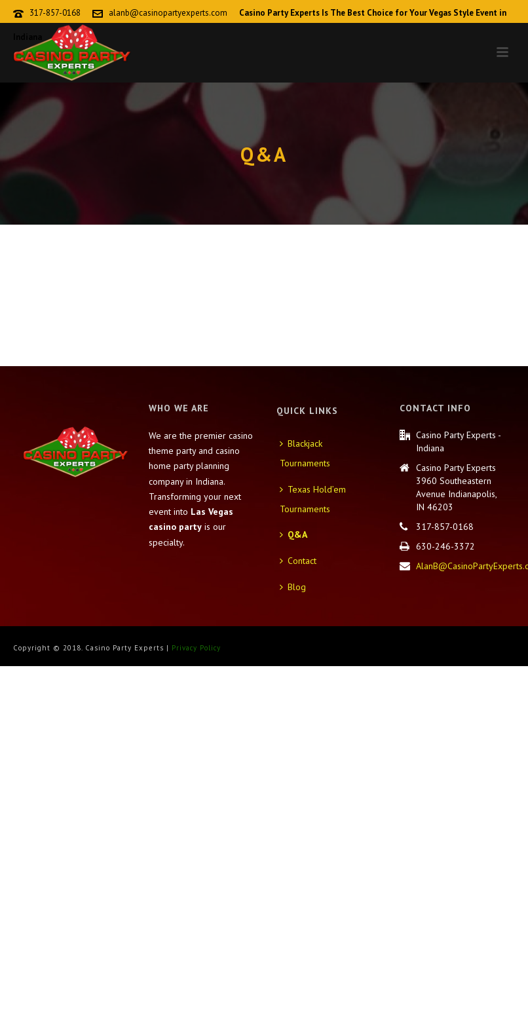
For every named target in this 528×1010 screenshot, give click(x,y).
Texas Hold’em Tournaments (313, 499)
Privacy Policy (196, 647)
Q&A (293, 534)
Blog (293, 587)
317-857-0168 (55, 12)
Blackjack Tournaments (305, 453)
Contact (298, 561)
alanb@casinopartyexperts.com (168, 12)
